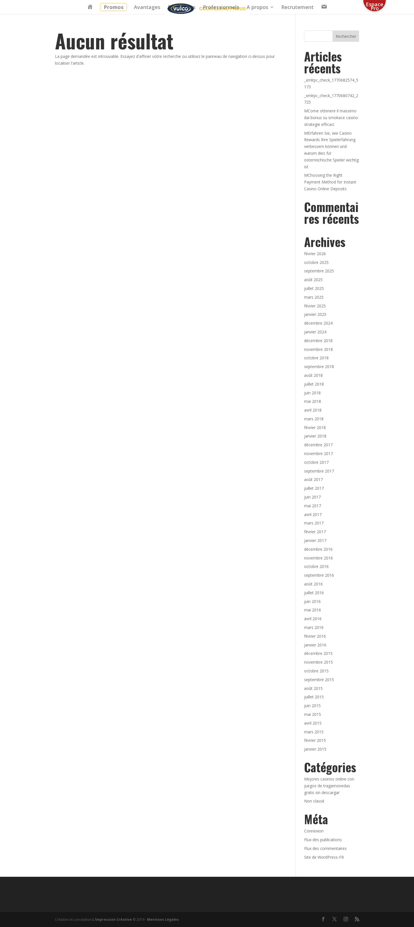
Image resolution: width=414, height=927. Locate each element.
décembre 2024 (318, 323)
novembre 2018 (318, 349)
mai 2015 (312, 714)
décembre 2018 (318, 340)
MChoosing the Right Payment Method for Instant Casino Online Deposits (330, 181)
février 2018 (315, 427)
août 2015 (313, 688)
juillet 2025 (314, 288)
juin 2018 (312, 392)
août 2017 (313, 479)
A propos (257, 7)
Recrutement (297, 7)
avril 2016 (313, 618)
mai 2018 (312, 401)
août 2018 (313, 375)
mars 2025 (314, 297)
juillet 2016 (314, 592)
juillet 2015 (314, 696)
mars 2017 (314, 523)
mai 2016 (312, 610)
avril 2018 (313, 410)
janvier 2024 (315, 331)
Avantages (147, 7)
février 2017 (315, 531)
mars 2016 (314, 627)
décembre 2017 (318, 444)
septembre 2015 (319, 679)
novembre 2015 (318, 662)
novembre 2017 (318, 453)
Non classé (314, 801)
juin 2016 (312, 601)
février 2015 (315, 740)
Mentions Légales (163, 919)
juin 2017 (312, 497)
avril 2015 (313, 723)
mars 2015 (314, 731)
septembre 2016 (319, 575)
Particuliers (182, 7)
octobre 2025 (316, 262)
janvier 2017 (315, 540)
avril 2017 (313, 514)
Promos (113, 7)
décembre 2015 (318, 653)
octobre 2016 (316, 566)
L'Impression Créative (112, 919)
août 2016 (313, 584)
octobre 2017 (316, 462)
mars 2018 (314, 418)
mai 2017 (312, 505)
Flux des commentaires (325, 848)
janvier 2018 (315, 436)
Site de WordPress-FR (324, 857)
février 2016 (315, 636)
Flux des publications (323, 839)
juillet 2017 (314, 488)
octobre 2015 (316, 671)
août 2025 (313, 279)
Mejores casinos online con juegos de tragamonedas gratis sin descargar (329, 785)
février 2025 (315, 306)
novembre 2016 (318, 558)
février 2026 (315, 253)
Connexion (314, 831)
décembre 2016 (318, 549)
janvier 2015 (315, 749)
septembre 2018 (319, 366)
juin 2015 (312, 705)
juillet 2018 (314, 384)
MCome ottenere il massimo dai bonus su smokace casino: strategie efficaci (331, 117)
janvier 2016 (315, 645)
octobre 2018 (316, 357)
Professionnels (221, 7)
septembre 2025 (319, 271)
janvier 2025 (315, 314)
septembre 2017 (319, 471)
